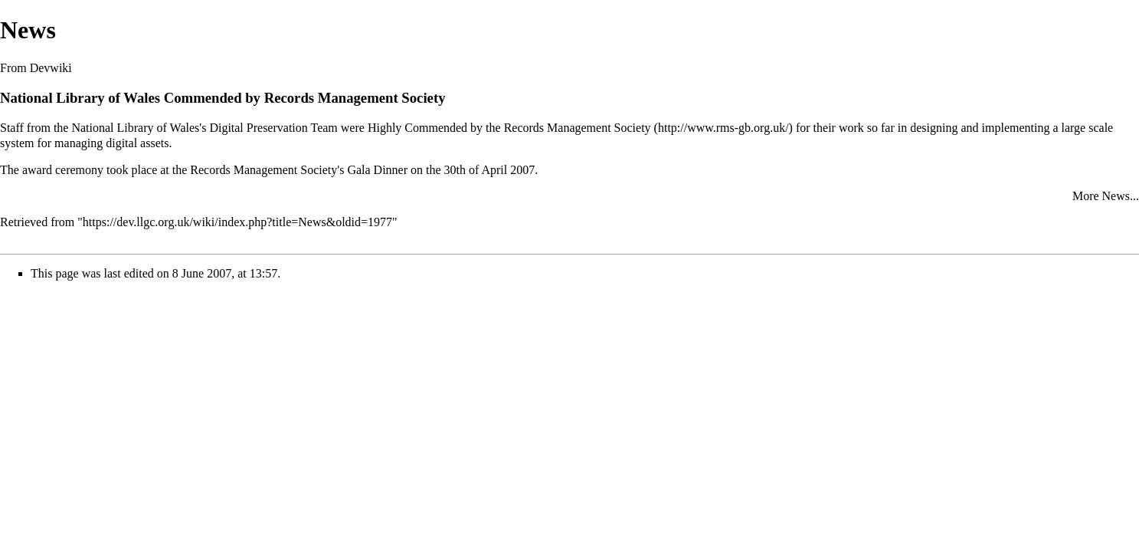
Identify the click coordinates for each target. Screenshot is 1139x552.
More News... (1105, 195)
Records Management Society (577, 127)
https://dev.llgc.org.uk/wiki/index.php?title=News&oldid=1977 (237, 221)
